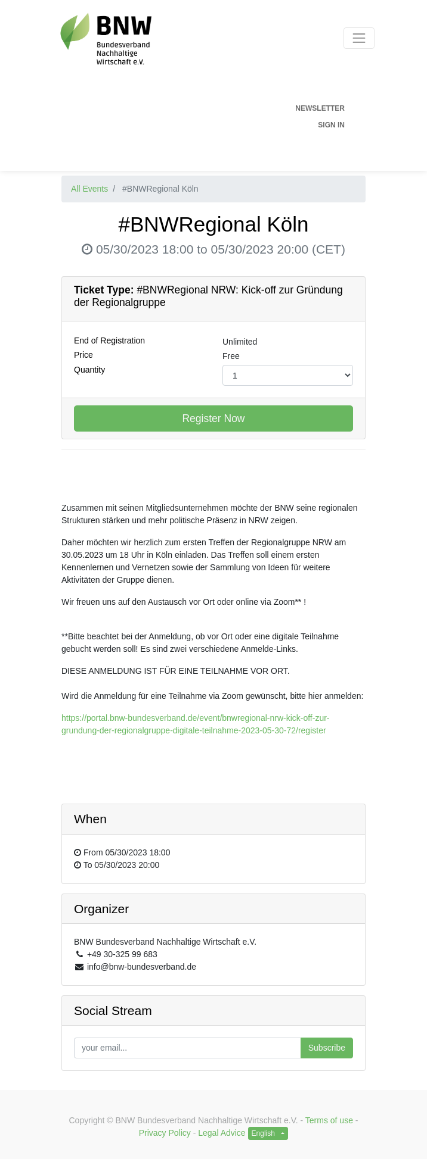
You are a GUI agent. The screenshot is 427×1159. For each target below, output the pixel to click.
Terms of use (329, 1120)
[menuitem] (198, 108)
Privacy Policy (165, 1133)
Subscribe (326, 1047)
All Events (89, 188)
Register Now (213, 418)
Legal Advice (221, 1133)
